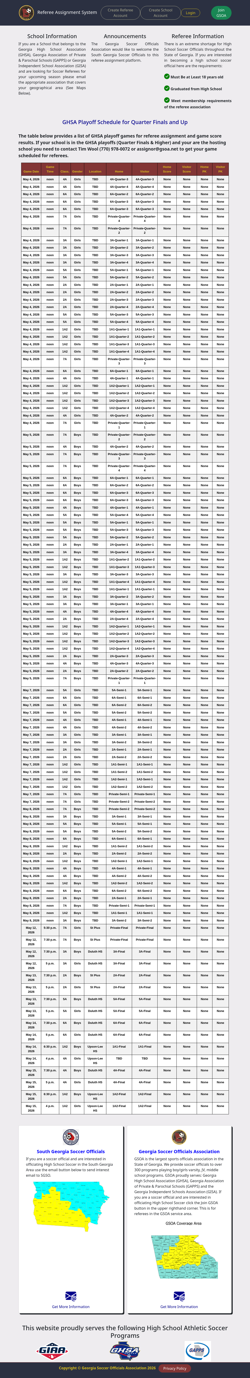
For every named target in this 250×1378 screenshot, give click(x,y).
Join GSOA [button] (221, 13)
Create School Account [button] (160, 13)
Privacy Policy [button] (174, 1368)
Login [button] (190, 12)
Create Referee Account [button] (120, 13)
